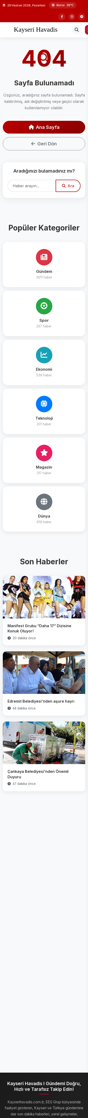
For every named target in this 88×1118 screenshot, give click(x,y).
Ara (68, 185)
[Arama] (76, 30)
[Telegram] (81, 16)
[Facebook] (61, 16)
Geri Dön (44, 144)
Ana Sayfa (44, 127)
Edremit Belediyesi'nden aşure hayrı (41, 701)
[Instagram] (71, 16)
